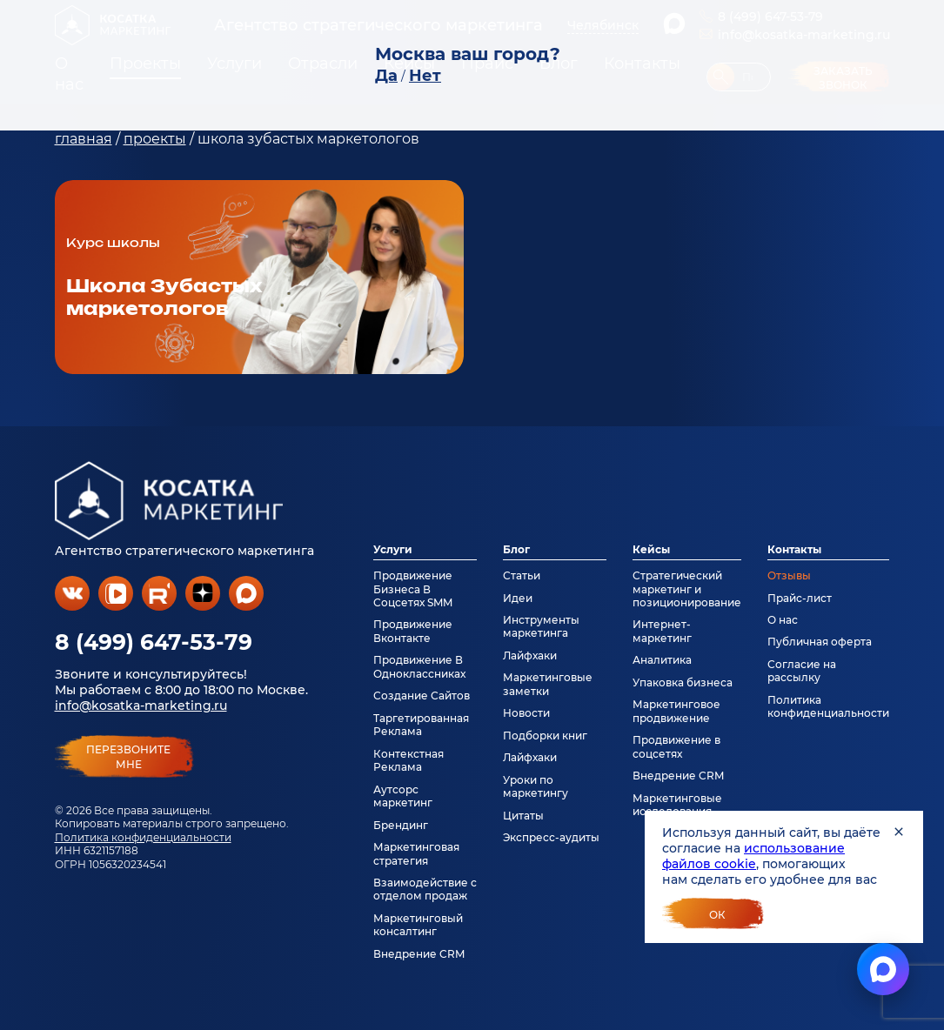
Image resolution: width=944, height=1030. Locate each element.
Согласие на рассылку (801, 671)
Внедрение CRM (419, 953)
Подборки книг (545, 735)
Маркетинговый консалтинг (418, 925)
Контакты (794, 549)
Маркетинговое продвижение (676, 711)
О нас (782, 619)
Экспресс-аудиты (551, 837)
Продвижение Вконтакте (412, 631)
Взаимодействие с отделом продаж (425, 889)
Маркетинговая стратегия (416, 853)
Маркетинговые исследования (677, 805)
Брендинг (400, 825)
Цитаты (523, 815)
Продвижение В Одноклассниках (419, 666)
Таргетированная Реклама (421, 725)
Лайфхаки (530, 655)
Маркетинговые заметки (548, 684)
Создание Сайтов (421, 695)
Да (386, 75)
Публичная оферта (819, 641)
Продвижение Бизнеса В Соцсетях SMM (412, 589)
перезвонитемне (128, 757)
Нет (425, 75)
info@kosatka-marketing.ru (141, 705)
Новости (526, 712)
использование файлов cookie (753, 856)
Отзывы (789, 575)
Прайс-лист (799, 598)
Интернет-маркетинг (662, 631)
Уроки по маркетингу (535, 786)
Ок (717, 914)
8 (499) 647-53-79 (153, 642)
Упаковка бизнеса (683, 682)
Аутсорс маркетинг (402, 796)
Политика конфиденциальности (143, 837)
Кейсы (651, 549)
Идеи (517, 598)
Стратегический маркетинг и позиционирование (687, 589)
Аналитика (662, 659)
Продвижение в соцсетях (676, 746)
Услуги (392, 549)
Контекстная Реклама (408, 760)
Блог (516, 549)
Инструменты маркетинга (541, 626)
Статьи (521, 575)
